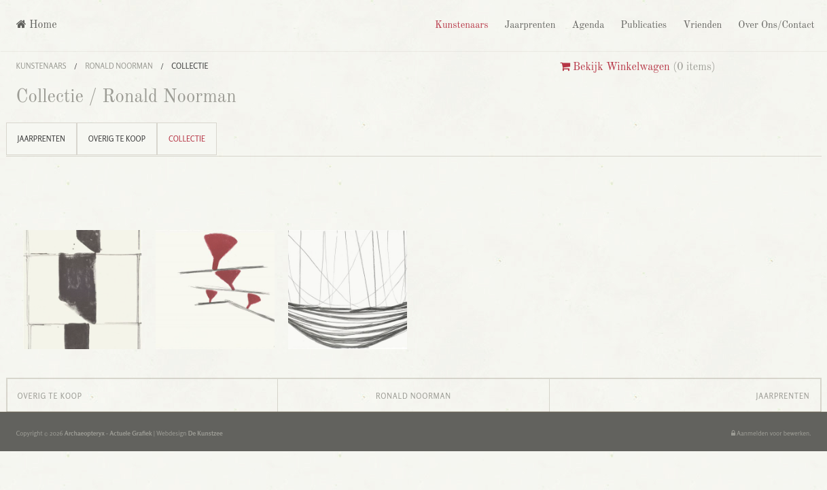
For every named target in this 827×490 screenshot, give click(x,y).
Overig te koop (116, 139)
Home (36, 25)
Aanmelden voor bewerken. (771, 433)
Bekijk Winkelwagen (615, 67)
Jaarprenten (528, 25)
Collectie (189, 66)
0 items (694, 67)
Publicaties (642, 25)
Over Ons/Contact (774, 25)
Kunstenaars (460, 25)
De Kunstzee (205, 433)
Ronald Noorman (119, 66)
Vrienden (701, 25)
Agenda (586, 25)
